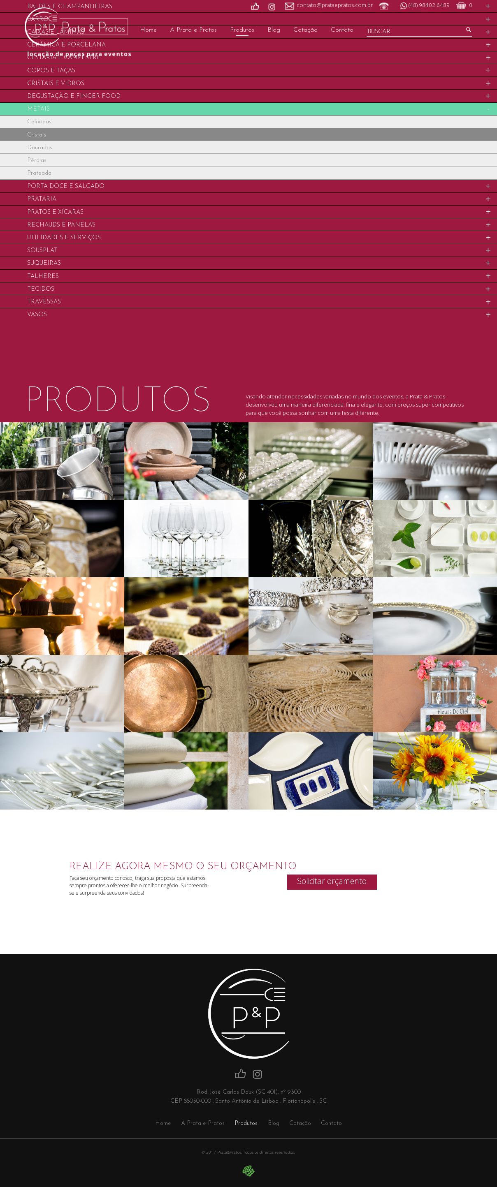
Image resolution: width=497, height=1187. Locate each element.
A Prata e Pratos (193, 30)
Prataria (41, 199)
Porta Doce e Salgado (66, 186)
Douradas (39, 148)
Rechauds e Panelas (61, 225)
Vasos (37, 315)
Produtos (242, 30)
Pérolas (36, 160)
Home (148, 30)
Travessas (44, 302)
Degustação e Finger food (74, 96)
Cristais (36, 135)
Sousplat (42, 251)
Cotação (305, 30)
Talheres (43, 276)
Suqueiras (44, 263)
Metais (38, 109)
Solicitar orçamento (332, 880)
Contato (342, 30)
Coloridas (39, 122)
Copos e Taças (51, 71)
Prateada (39, 173)
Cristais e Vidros (55, 84)
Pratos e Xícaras (55, 212)
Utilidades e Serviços (64, 238)
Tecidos (40, 289)
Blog (273, 30)
